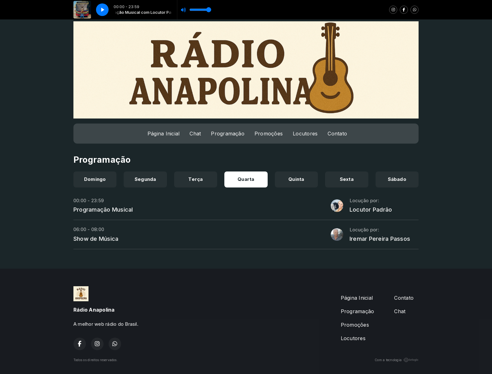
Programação (227, 133)
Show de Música (95, 238)
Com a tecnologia (397, 360)
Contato (337, 133)
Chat (195, 133)
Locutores (305, 133)
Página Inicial (163, 133)
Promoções (268, 133)
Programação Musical (103, 209)
